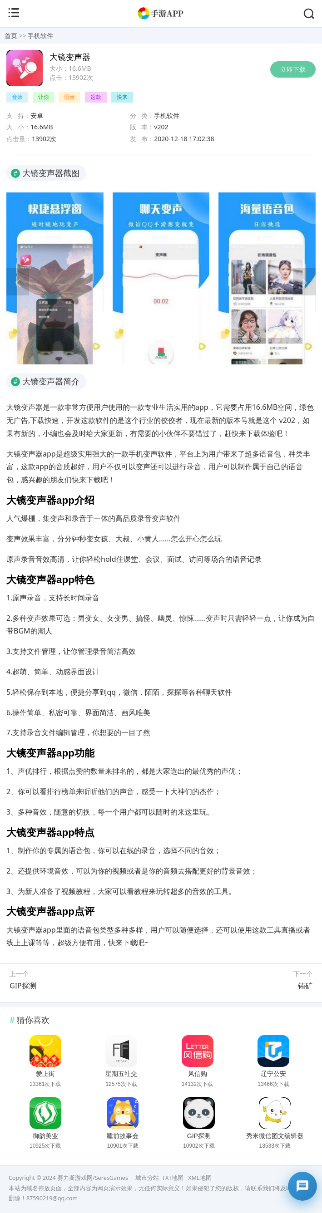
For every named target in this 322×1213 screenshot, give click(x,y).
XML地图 (199, 1178)
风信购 (197, 1073)
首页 (11, 35)
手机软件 (40, 35)
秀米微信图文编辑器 (274, 1135)
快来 (122, 97)
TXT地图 (172, 1178)
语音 (69, 97)
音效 (17, 97)
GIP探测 (23, 986)
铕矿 (305, 986)
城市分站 (147, 1178)
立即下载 (293, 69)
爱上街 (45, 1073)
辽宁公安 (273, 1073)
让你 (43, 97)
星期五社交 (121, 1073)
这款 (95, 97)
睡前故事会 (123, 1135)
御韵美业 (45, 1135)
